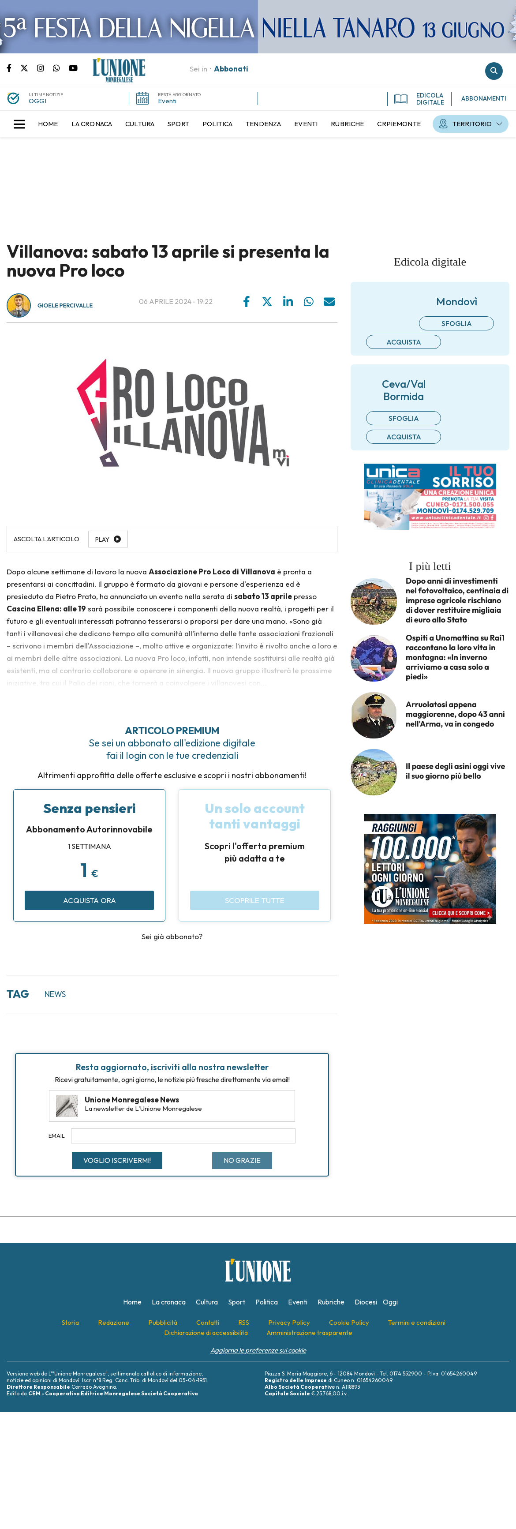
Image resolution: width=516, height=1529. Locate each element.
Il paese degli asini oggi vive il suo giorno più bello (455, 771)
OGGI (37, 101)
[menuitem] (48, 124)
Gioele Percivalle (65, 305)
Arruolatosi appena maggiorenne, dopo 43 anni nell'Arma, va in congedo (455, 714)
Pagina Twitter (28, 67)
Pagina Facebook (13, 67)
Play (102, 539)
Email (57, 1135)
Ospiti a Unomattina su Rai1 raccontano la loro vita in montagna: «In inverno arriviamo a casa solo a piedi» (455, 657)
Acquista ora (89, 900)
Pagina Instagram (45, 67)
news (55, 994)
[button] (19, 124)
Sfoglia (456, 323)
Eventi (167, 101)
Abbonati (231, 68)
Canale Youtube (73, 67)
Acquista (403, 341)
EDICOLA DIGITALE (419, 99)
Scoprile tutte (254, 900)
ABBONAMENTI (483, 98)
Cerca (494, 71)
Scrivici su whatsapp (61, 67)
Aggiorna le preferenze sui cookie (258, 1350)
